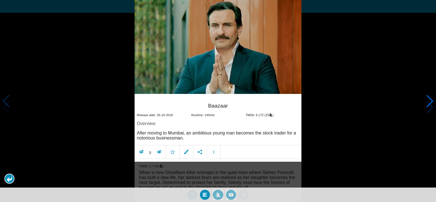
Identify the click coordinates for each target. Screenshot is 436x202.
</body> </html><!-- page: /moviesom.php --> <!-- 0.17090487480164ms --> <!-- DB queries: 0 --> (218, 101)
